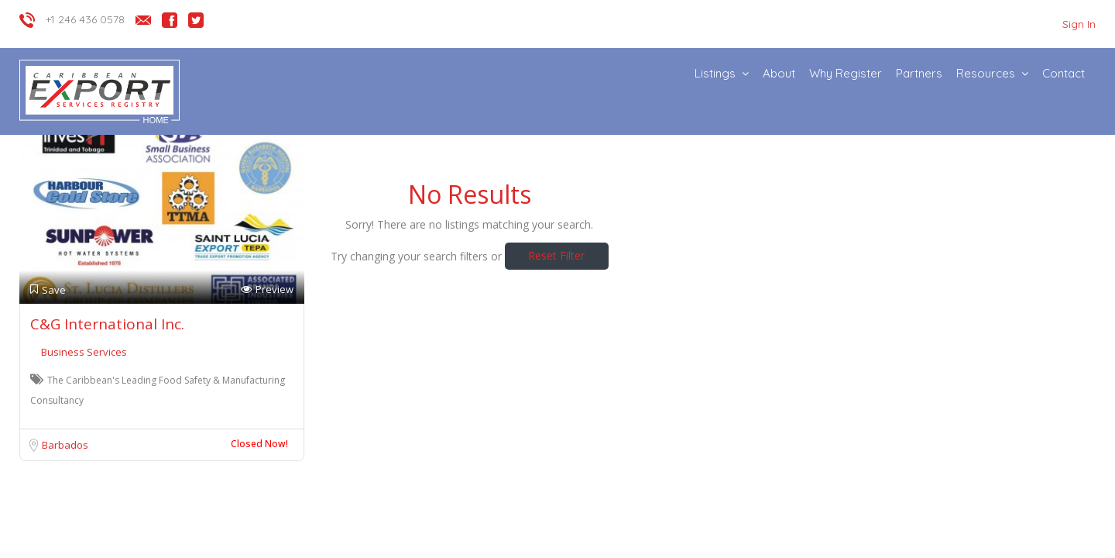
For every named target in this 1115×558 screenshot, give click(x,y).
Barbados (65, 445)
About (779, 73)
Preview (267, 289)
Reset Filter (556, 255)
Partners (919, 73)
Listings (715, 73)
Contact (1063, 73)
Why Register (845, 73)
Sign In (1079, 24)
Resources (985, 73)
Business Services (84, 352)
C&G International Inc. (107, 324)
